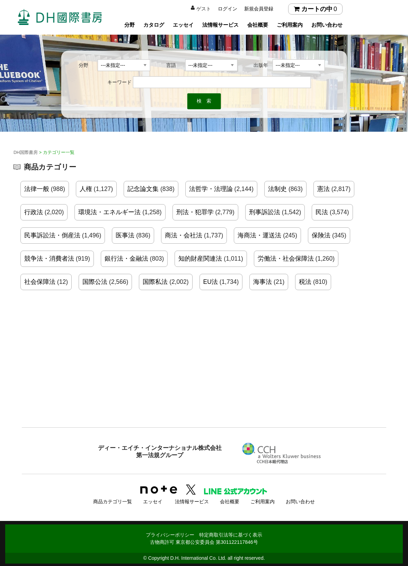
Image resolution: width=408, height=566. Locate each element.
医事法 (125, 235)
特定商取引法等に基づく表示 (230, 534)
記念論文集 (143, 188)
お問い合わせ (327, 25)
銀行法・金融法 (126, 258)
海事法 (262, 281)
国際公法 (94, 281)
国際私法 (155, 281)
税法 (305, 281)
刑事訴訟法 (264, 212)
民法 (322, 212)
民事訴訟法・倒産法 (52, 235)
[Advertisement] (204, 370)
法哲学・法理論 (211, 188)
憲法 (323, 188)
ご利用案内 (290, 25)
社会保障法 (39, 281)
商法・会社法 (183, 235)
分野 (129, 25)
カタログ (153, 25)
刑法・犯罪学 (195, 212)
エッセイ (183, 25)
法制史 (277, 188)
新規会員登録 (258, 8)
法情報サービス (220, 25)
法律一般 (36, 188)
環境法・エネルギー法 (109, 212)
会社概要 (257, 25)
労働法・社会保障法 (286, 258)
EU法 (210, 281)
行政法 (33, 212)
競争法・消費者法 (49, 258)
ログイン (227, 8)
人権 (86, 188)
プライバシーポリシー (170, 534)
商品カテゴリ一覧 (112, 500)
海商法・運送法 (259, 235)
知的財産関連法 (200, 258)
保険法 (321, 235)
